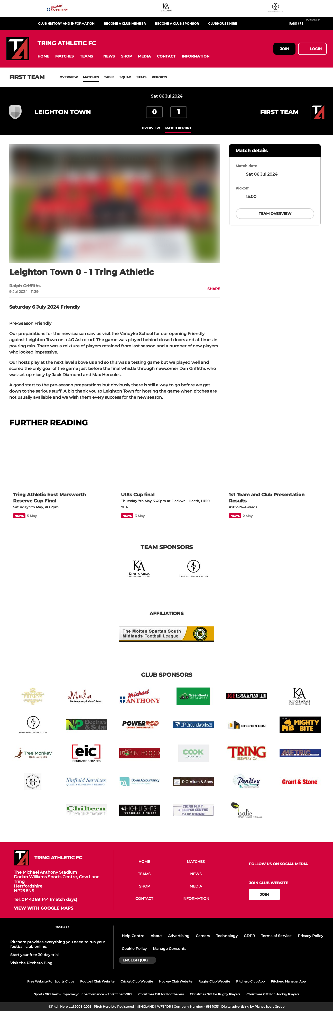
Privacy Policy (310, 935)
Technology (227, 935)
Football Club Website (97, 981)
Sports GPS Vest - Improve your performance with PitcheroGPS (83, 994)
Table (109, 77)
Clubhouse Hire (222, 23)
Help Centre (133, 935)
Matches (91, 77)
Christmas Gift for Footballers (161, 994)
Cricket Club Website (137, 981)
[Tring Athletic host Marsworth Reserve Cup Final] (58, 460)
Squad (125, 77)
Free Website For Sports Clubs (50, 981)
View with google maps (43, 908)
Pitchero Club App (250, 981)
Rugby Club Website (214, 981)
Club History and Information (66, 23)
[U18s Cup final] (166, 460)
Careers (203, 935)
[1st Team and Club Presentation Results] (274, 460)
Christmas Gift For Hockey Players (272, 994)
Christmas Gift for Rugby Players (215, 994)
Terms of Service (276, 935)
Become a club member (125, 23)
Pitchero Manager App (288, 981)
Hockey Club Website (175, 981)
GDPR (249, 935)
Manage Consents (169, 948)
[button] (43, 56)
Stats (141, 77)
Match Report (178, 128)
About (156, 935)
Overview (69, 77)
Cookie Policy (134, 948)
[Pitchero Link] (316, 26)
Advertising (179, 935)
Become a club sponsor (177, 23)
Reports (159, 77)
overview (151, 128)
